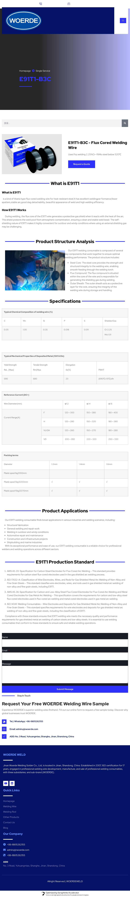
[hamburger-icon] (123, 20)
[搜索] (125, 123)
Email (5, 650)
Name (5, 637)
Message (6, 664)
